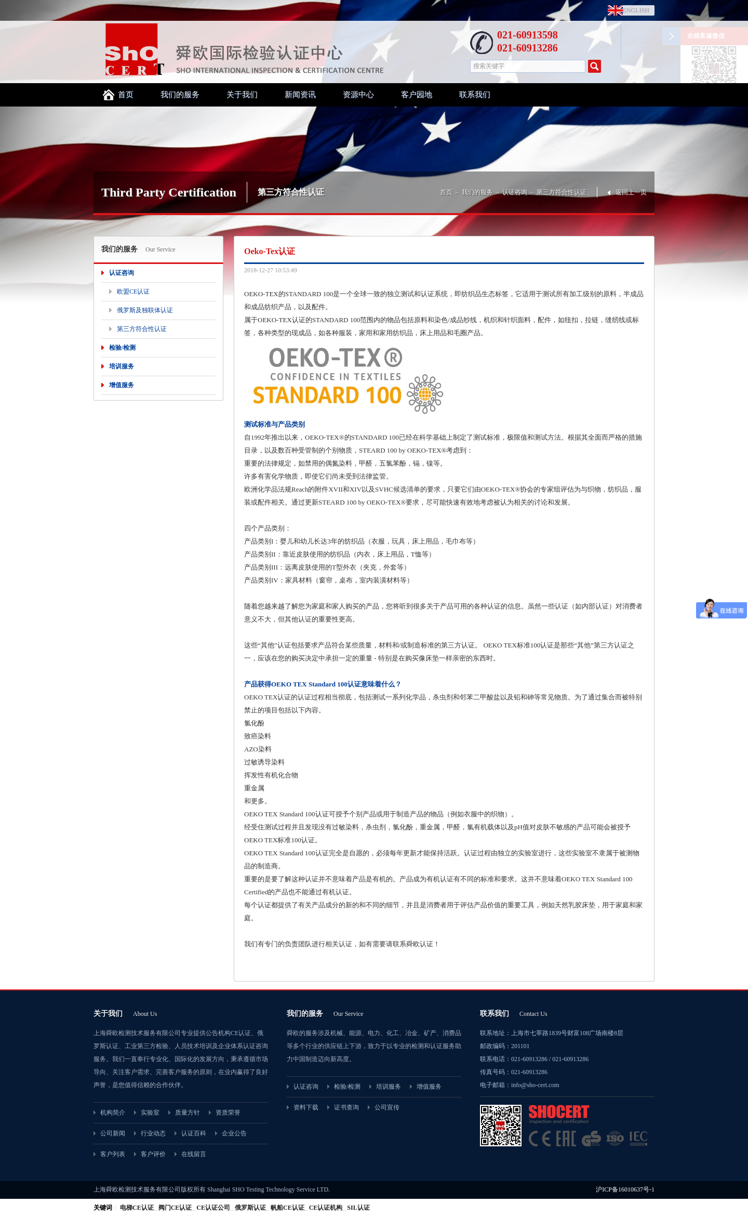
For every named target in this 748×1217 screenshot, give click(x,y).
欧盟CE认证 (133, 291)
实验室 (150, 1112)
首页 (125, 94)
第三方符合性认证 (561, 192)
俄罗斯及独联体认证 (145, 310)
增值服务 (121, 385)
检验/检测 (122, 347)
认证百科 (193, 1133)
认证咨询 (514, 192)
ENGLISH (633, 10)
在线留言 (193, 1154)
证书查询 (346, 1107)
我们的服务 (180, 94)
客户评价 (153, 1154)
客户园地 (416, 94)
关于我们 (242, 94)
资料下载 (305, 1107)
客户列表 (112, 1154)
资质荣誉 (228, 1112)
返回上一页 (631, 192)
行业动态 (153, 1133)
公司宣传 (387, 1107)
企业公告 (234, 1133)
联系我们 (474, 94)
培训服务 (121, 366)
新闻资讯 (300, 94)
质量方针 (187, 1112)
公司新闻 (112, 1133)
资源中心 (358, 94)
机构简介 (112, 1112)
